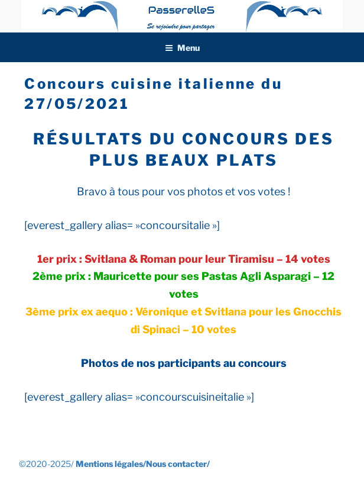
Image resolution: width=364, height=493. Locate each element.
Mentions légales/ (111, 464)
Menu (182, 48)
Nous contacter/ (178, 464)
